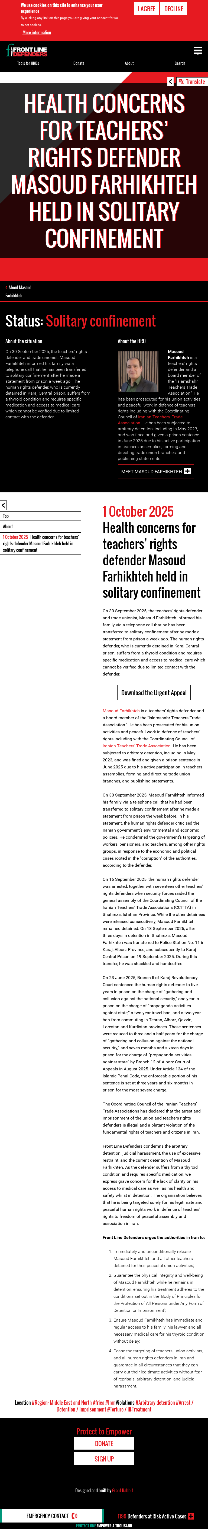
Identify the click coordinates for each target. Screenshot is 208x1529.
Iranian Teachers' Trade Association (137, 745)
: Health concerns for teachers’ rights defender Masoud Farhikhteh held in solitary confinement (41, 543)
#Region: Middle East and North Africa (68, 1402)
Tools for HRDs (28, 63)
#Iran (110, 1402)
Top (6, 516)
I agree (146, 8)
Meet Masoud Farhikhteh (151, 471)
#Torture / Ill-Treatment (129, 1409)
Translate (195, 81)
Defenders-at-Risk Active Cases (152, 1516)
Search (180, 63)
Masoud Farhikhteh (121, 710)
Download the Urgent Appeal (154, 692)
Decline (173, 8)
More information (36, 32)
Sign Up (104, 1458)
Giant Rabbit (122, 1490)
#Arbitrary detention (155, 1402)
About (8, 526)
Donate (78, 63)
